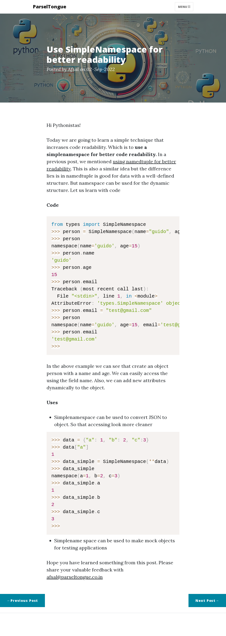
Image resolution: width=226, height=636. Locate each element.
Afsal (73, 69)
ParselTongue (49, 6)
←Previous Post (22, 600)
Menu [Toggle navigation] (184, 7)
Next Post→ (207, 600)
